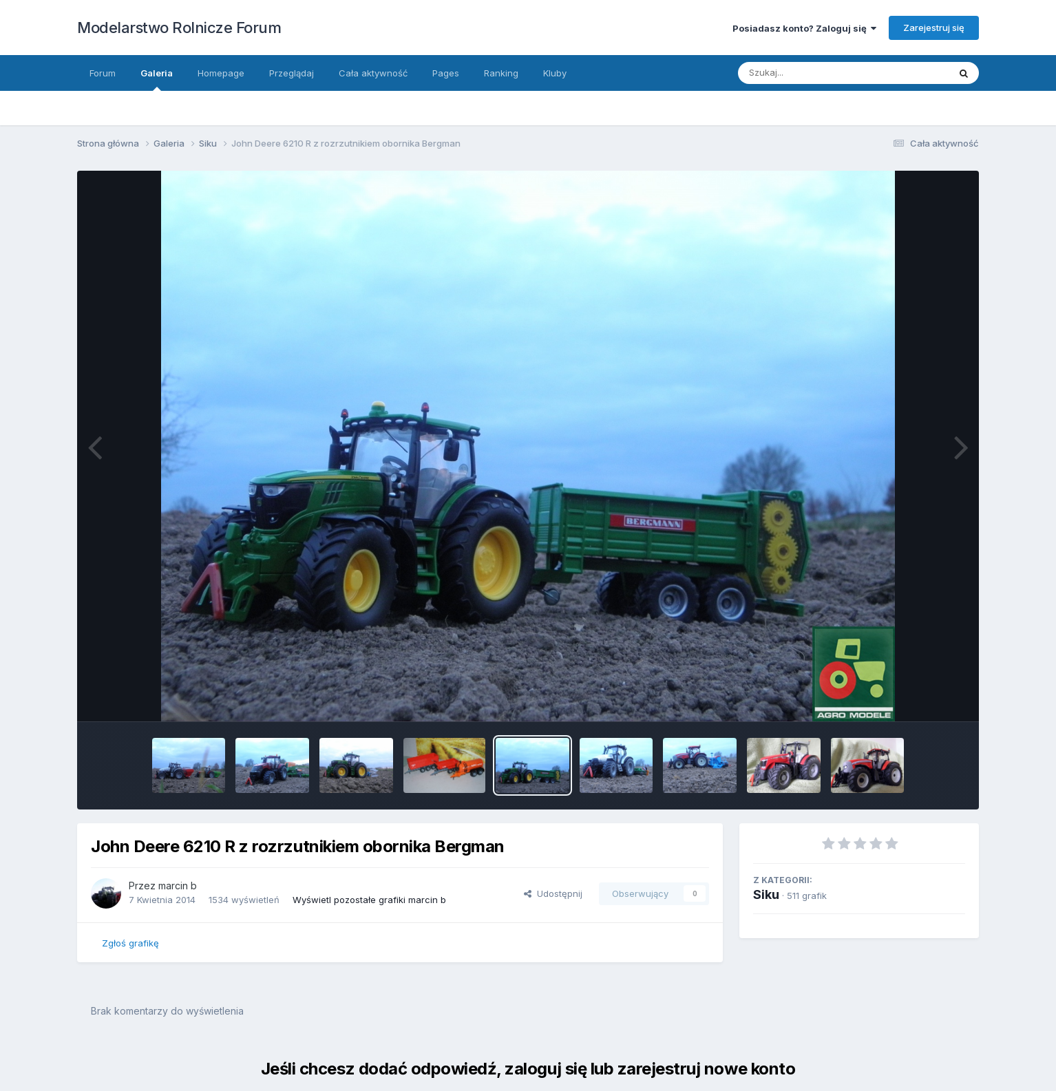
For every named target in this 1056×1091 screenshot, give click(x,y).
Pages (445, 72)
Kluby (555, 72)
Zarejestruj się (933, 27)
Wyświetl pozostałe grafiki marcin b (369, 899)
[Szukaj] (830, 73)
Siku (766, 894)
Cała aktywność (373, 72)
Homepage (221, 72)
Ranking (501, 72)
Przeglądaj (291, 72)
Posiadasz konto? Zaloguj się (804, 28)
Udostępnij (553, 893)
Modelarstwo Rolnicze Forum (179, 27)
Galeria (156, 79)
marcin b (177, 885)
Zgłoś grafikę (130, 943)
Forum (102, 72)
